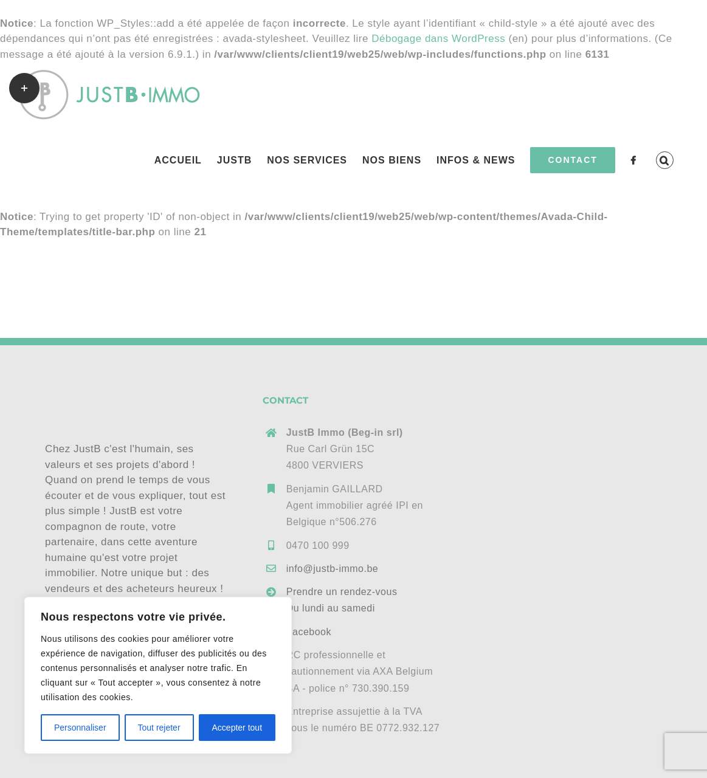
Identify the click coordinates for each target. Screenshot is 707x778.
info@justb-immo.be (332, 568)
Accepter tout (237, 727)
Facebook (308, 632)
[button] (665, 160)
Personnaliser (80, 727)
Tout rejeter (159, 727)
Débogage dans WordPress (438, 38)
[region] (158, 675)
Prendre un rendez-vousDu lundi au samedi (342, 600)
